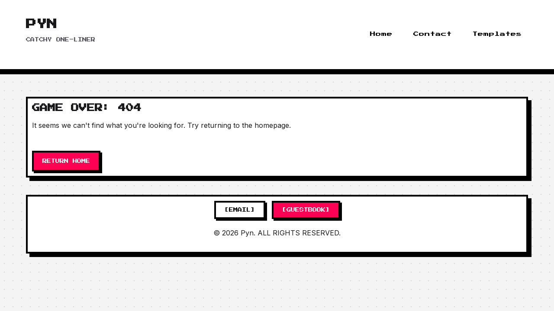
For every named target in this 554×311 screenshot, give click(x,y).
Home (381, 34)
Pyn (41, 24)
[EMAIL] (240, 210)
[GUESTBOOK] (306, 210)
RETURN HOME (66, 161)
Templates (497, 34)
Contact (432, 34)
